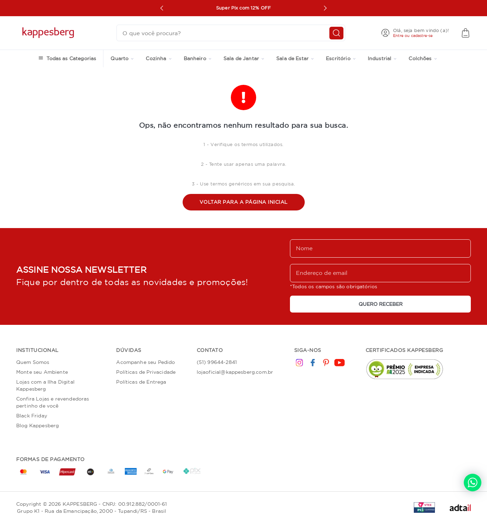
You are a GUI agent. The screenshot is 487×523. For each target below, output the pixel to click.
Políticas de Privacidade (146, 372)
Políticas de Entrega (141, 382)
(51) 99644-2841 (217, 362)
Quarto (122, 59)
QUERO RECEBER (381, 304)
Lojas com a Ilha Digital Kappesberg (45, 385)
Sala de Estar (295, 59)
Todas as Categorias (71, 58)
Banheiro (197, 59)
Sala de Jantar (243, 59)
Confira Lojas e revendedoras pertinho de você (52, 402)
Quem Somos (33, 362)
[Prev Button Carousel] (162, 8)
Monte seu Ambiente (42, 372)
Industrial (382, 59)
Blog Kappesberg (37, 425)
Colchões (423, 59)
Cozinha (158, 59)
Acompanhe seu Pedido (145, 362)
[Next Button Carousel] (325, 8)
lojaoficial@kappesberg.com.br (235, 372)
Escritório (341, 59)
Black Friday (31, 415)
